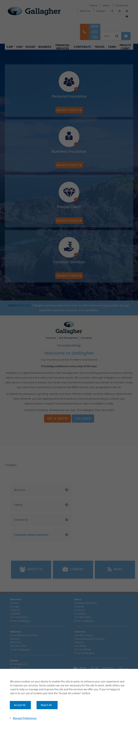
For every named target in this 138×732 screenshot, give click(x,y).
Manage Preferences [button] (25, 718)
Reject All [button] (46, 705)
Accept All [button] (20, 705)
